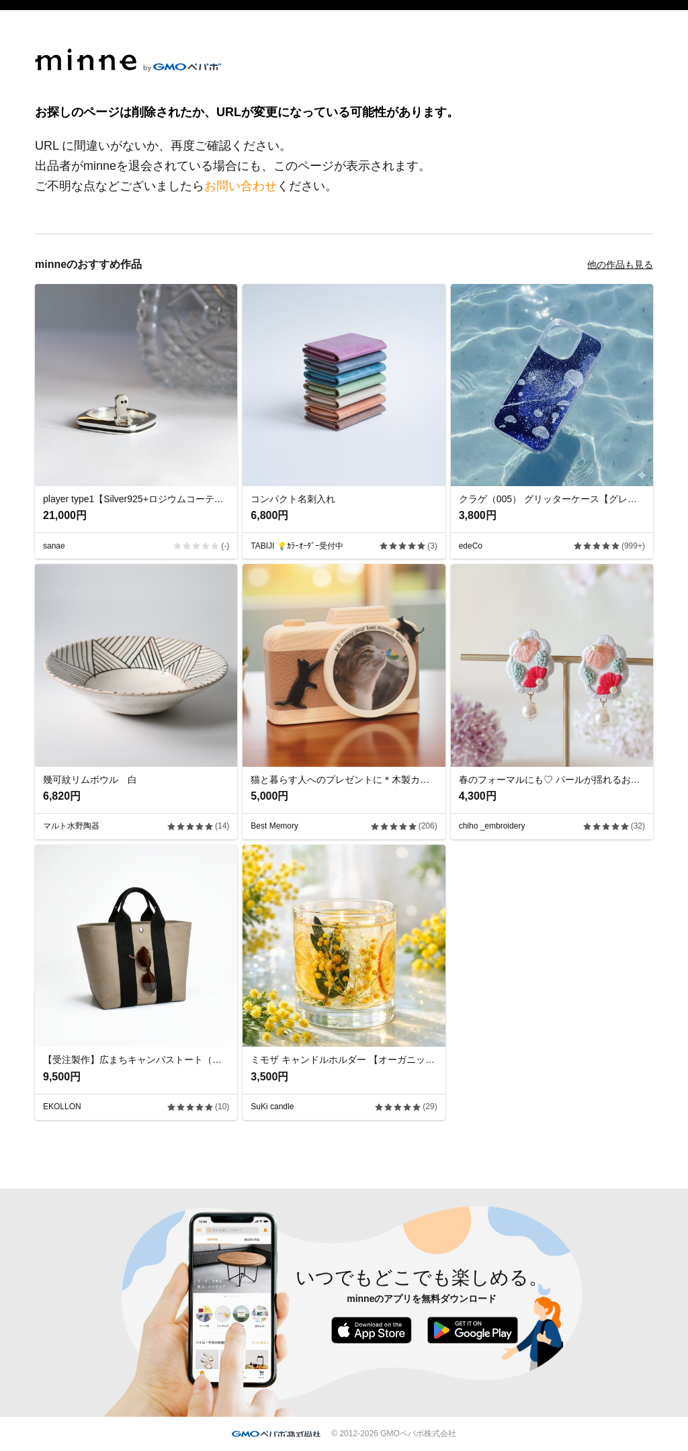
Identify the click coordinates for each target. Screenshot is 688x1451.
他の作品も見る (620, 264)
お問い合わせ (240, 186)
